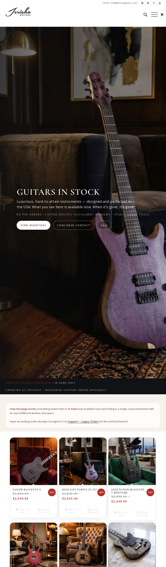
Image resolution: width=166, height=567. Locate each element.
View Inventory (33, 225)
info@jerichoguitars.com (123, 2)
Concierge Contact (73, 225)
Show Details (43, 511)
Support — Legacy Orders (83, 421)
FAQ (104, 225)
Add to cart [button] (22, 511)
